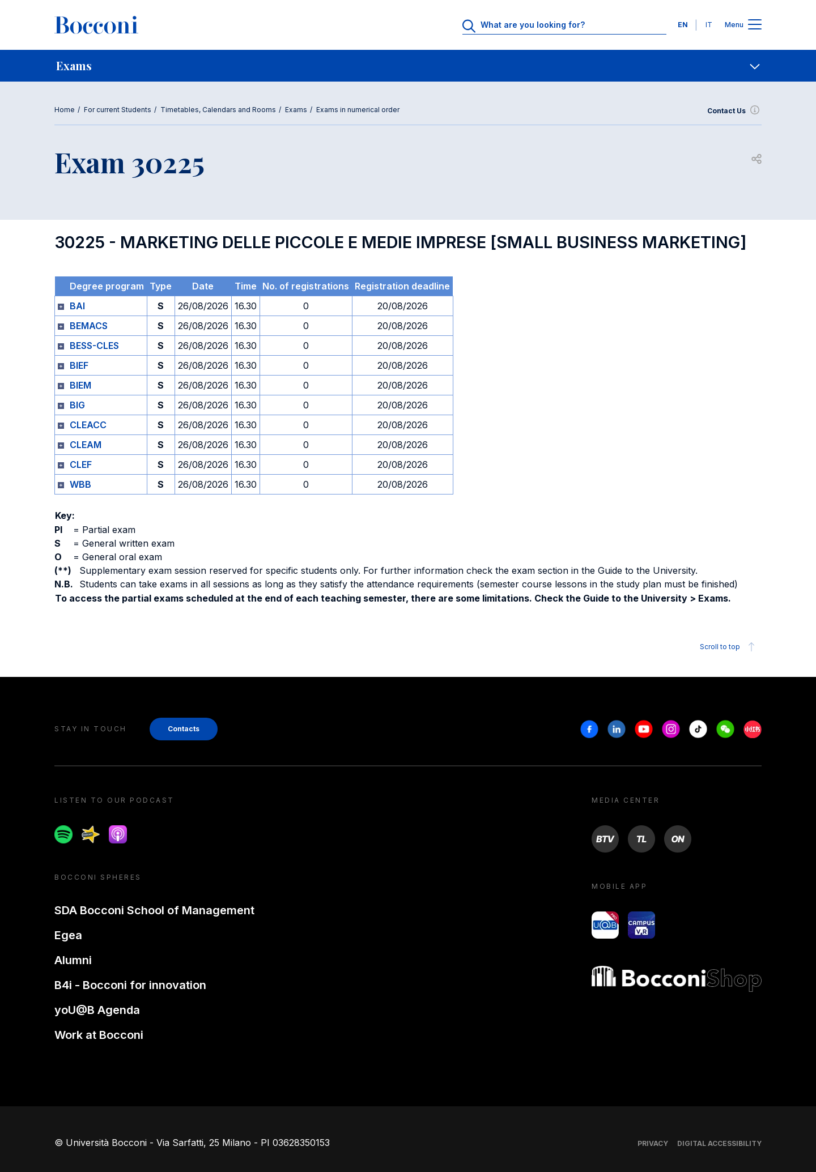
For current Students (117, 109)
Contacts (183, 728)
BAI (77, 306)
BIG (77, 405)
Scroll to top (729, 647)
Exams (296, 109)
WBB (80, 484)
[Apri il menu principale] (755, 25)
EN (683, 24)
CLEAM (85, 444)
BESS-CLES (94, 345)
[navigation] (408, 66)
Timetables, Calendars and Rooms (218, 109)
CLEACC (88, 425)
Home (64, 109)
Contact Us (734, 111)
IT (709, 24)
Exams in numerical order (358, 109)
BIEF (79, 365)
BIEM (80, 385)
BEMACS (89, 325)
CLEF (81, 464)
